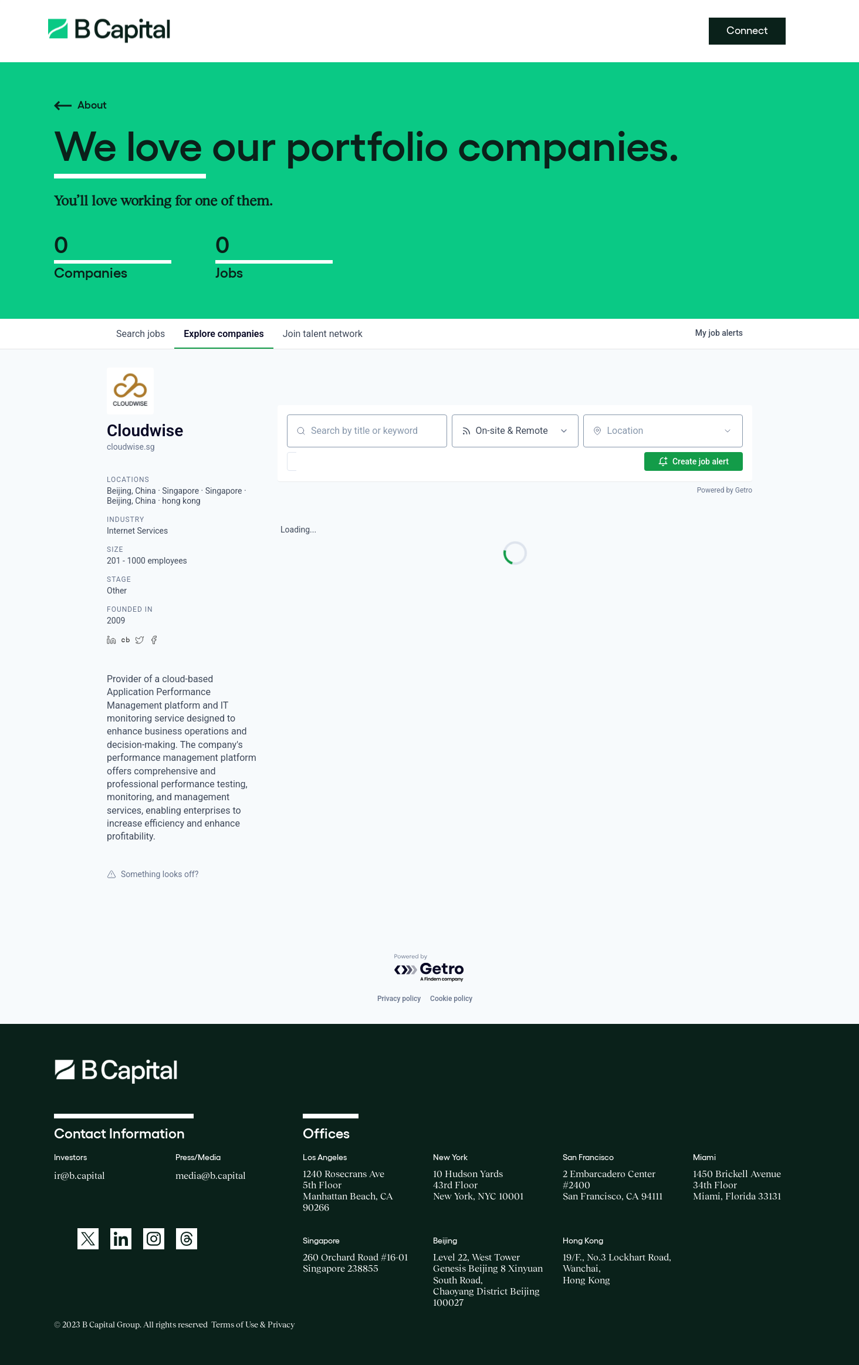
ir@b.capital (79, 1175)
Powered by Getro (724, 490)
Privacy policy (399, 999)
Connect (747, 30)
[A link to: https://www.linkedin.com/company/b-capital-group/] (120, 1238)
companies (223, 333)
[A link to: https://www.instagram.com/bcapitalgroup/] (153, 1238)
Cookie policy (451, 999)
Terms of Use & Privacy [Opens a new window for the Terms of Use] (253, 1324)
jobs (140, 333)
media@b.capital (210, 1175)
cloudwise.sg (131, 446)
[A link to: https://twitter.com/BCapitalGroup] (88, 1238)
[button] (326, 461)
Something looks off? (152, 874)
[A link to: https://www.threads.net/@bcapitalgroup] (186, 1238)
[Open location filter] (727, 431)
